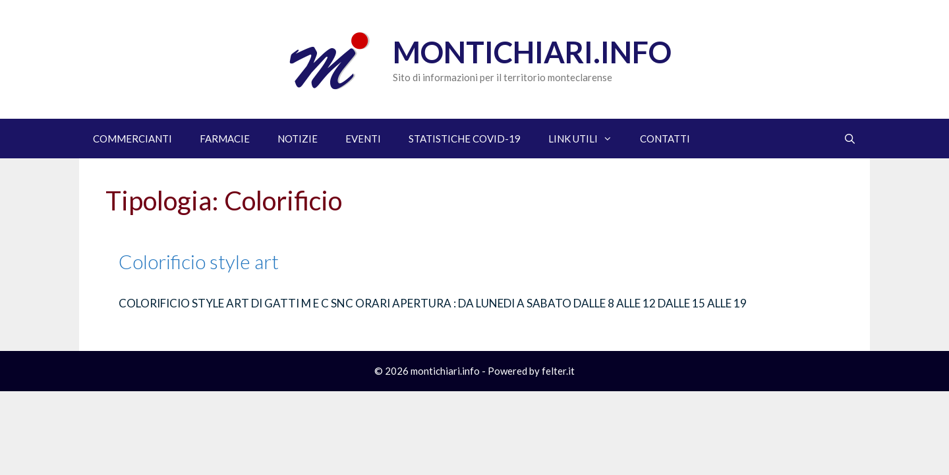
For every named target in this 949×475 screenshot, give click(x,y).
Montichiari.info (532, 52)
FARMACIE (225, 138)
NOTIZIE (297, 138)
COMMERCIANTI (132, 138)
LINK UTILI (587, 138)
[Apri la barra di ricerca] (850, 138)
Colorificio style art (199, 261)
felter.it (558, 371)
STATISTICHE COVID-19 (465, 138)
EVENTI (363, 138)
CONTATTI (665, 138)
